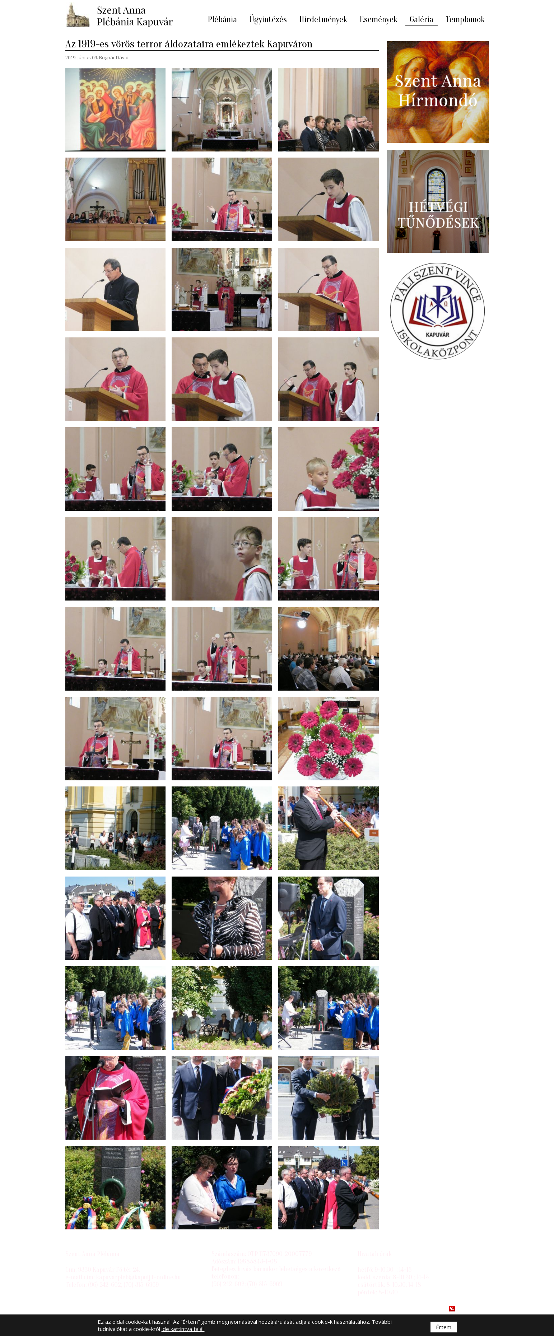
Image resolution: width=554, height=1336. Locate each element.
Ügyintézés (268, 19)
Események (378, 19)
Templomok (465, 19)
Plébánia (222, 19)
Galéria (421, 19)
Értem (443, 1327)
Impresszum (82, 1309)
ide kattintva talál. (183, 1328)
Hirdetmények (323, 19)
